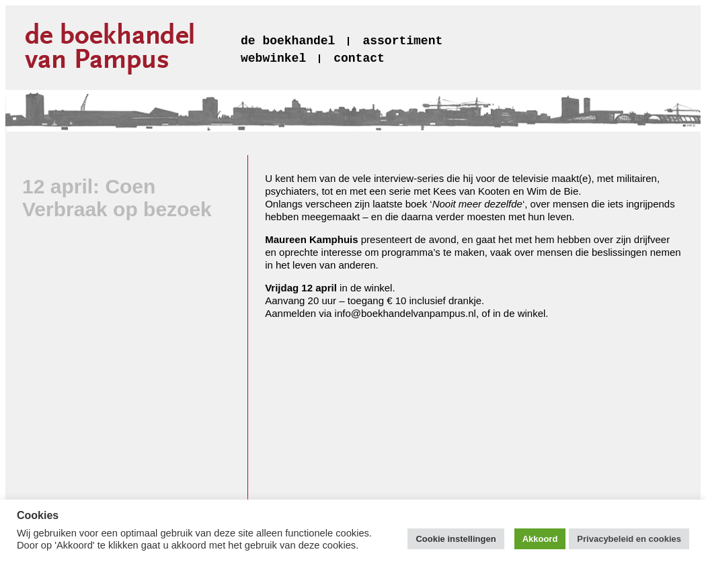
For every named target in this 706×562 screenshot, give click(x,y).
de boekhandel (288, 41)
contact (359, 58)
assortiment (402, 41)
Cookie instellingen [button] (456, 539)
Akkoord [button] (540, 539)
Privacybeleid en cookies (629, 539)
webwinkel (273, 58)
